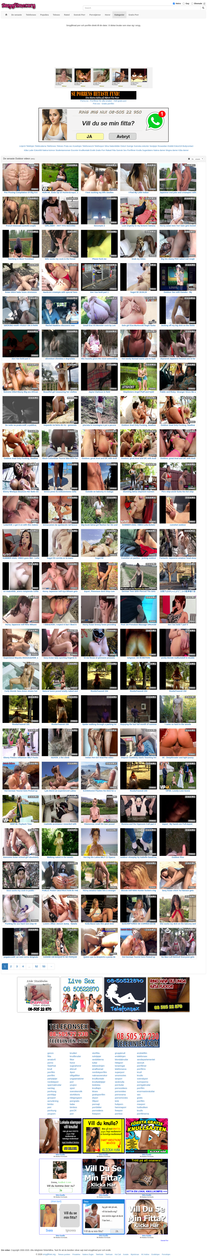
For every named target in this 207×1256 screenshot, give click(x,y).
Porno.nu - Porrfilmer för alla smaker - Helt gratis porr (103, 101)
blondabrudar (121, 1059)
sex (139, 1094)
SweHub (52, 1066)
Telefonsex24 (88, 146)
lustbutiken (142, 1107)
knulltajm (96, 1088)
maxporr (141, 1104)
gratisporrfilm (98, 1094)
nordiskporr (53, 1082)
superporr (119, 1072)
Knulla (139, 150)
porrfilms (141, 1069)
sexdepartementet (146, 1059)
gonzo (51, 1053)
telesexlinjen (98, 1066)
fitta (49, 1056)
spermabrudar (55, 1085)
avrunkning (53, 1101)
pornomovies (121, 1098)
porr (72, 1082)
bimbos (73, 1107)
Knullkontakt (84, 150)
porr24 (73, 1110)
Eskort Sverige (127, 146)
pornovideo (120, 1091)
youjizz (73, 1085)
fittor (72, 1059)
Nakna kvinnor (48, 150)
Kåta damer (183, 150)
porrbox (118, 1114)
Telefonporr (99, 146)
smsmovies (120, 1075)
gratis (140, 1098)
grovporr (52, 1098)
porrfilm (51, 1072)
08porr (95, 1101)
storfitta (96, 1053)
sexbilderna (98, 1059)
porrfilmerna (143, 1114)
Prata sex (68, 146)
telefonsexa (120, 1069)
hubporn (119, 1104)
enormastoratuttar (146, 1091)
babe (72, 1104)
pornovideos (121, 1088)
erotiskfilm (142, 1053)
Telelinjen (30, 146)
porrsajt (96, 1104)
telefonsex (142, 1056)
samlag (51, 1088)
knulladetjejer (98, 1082)
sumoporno (142, 1082)
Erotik (92, 150)
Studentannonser (62, 150)
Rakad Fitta (111, 150)
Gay (187, 3)
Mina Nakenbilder (112, 146)
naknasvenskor (99, 1075)
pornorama (120, 1094)
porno (50, 1063)
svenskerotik (76, 1091)
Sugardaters (147, 150)
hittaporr (119, 1063)
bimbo (51, 1104)
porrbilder (97, 1107)
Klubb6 (171, 146)
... (29, 966)
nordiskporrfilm (99, 1072)
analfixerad (97, 1069)
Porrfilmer (131, 150)
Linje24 (22, 146)
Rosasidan (162, 146)
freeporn (96, 1114)
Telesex (60, 146)
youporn (52, 1114)
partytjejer (52, 1079)
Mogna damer (172, 150)
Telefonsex (51, 146)
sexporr (118, 1079)
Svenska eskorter (141, 146)
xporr (72, 1088)
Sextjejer (153, 146)
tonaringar (120, 1066)
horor (72, 1063)
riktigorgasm (76, 1098)
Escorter (74, 150)
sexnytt (140, 1063)
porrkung (52, 1091)
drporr (95, 1098)
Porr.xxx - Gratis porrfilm (103, 104)
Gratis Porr (100, 150)
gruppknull (120, 1053)
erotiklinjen (120, 1056)
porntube (119, 1085)
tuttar (94, 1063)
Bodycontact (187, 146)
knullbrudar (75, 1056)
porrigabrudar (144, 1085)
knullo (140, 1075)
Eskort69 (38, 150)
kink (117, 1101)
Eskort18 (178, 146)
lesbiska (96, 1085)
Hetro (178, 3)
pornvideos (97, 1110)
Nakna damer (159, 150)
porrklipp (52, 1094)
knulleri (73, 1053)
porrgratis (74, 1101)
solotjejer (96, 1056)
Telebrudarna (40, 146)
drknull (73, 1069)
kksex (95, 1091)
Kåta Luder (29, 150)
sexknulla (119, 1082)
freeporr (119, 1110)
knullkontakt (98, 1079)
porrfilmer (142, 1066)
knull (50, 1069)
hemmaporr (120, 1107)
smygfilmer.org (49, 1254)
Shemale (198, 3)
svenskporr (142, 1079)
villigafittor (75, 1075)
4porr (72, 1072)
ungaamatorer (77, 1079)
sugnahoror (75, 1066)
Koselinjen (77, 146)
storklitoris (75, 1094)
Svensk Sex (121, 150)
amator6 (52, 1059)
